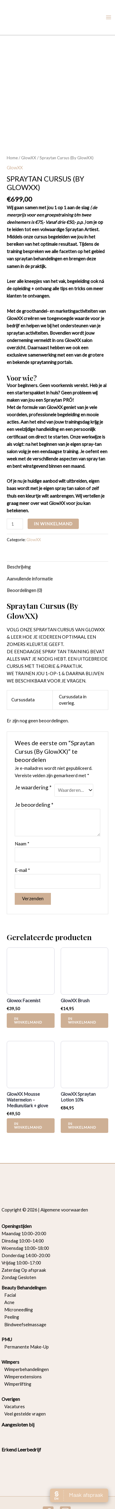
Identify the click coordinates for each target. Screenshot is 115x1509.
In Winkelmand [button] (28, 987)
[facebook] (49, 1478)
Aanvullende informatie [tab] (30, 545)
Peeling (11, 1283)
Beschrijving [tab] (19, 533)
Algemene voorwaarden (64, 1176)
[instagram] (66, 1478)
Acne (8, 1269)
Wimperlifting (16, 1350)
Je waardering (33, 754)
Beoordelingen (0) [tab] (24, 557)
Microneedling (17, 1276)
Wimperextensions (22, 1343)
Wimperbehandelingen (25, 1335)
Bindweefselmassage (24, 1291)
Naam (22, 810)
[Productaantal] (15, 490)
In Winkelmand (53, 490)
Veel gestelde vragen (24, 1380)
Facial (9, 1261)
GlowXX (28, 124)
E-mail (22, 836)
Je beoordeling (34, 771)
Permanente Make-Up (25, 1313)
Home (12, 124)
